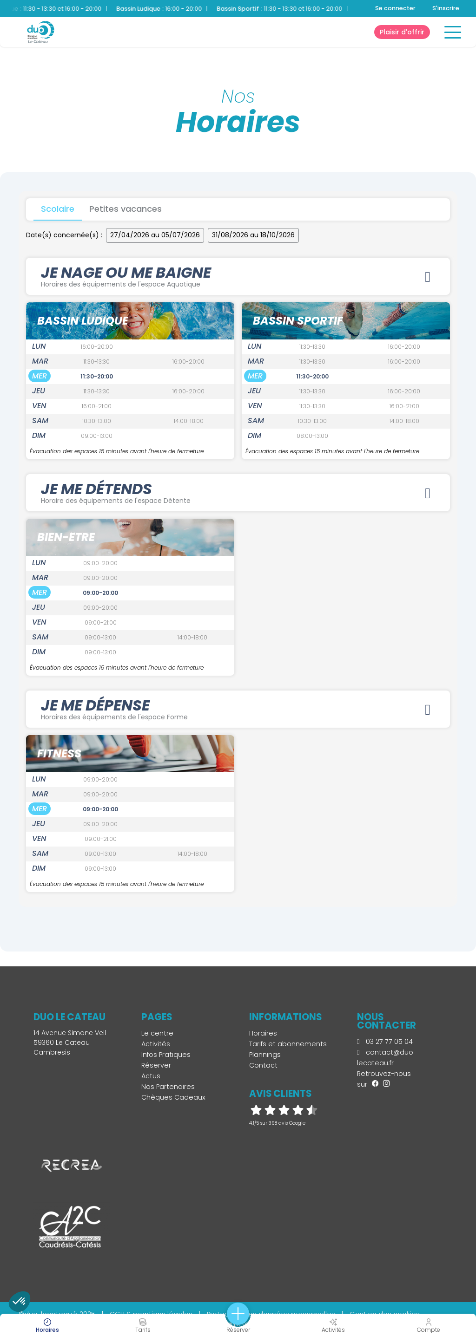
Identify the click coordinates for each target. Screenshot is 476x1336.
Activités (155, 1044)
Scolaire (57, 209)
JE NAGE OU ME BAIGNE (238, 275)
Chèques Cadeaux (173, 1097)
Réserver (156, 1065)
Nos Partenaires (168, 1086)
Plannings (265, 1054)
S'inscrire (445, 8)
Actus (150, 1076)
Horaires (263, 1033)
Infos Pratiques (166, 1054)
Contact (263, 1065)
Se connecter (395, 8)
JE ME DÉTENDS (238, 491)
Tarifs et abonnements (288, 1044)
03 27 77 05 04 (385, 1041)
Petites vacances (125, 209)
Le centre (157, 1033)
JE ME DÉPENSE (238, 708)
